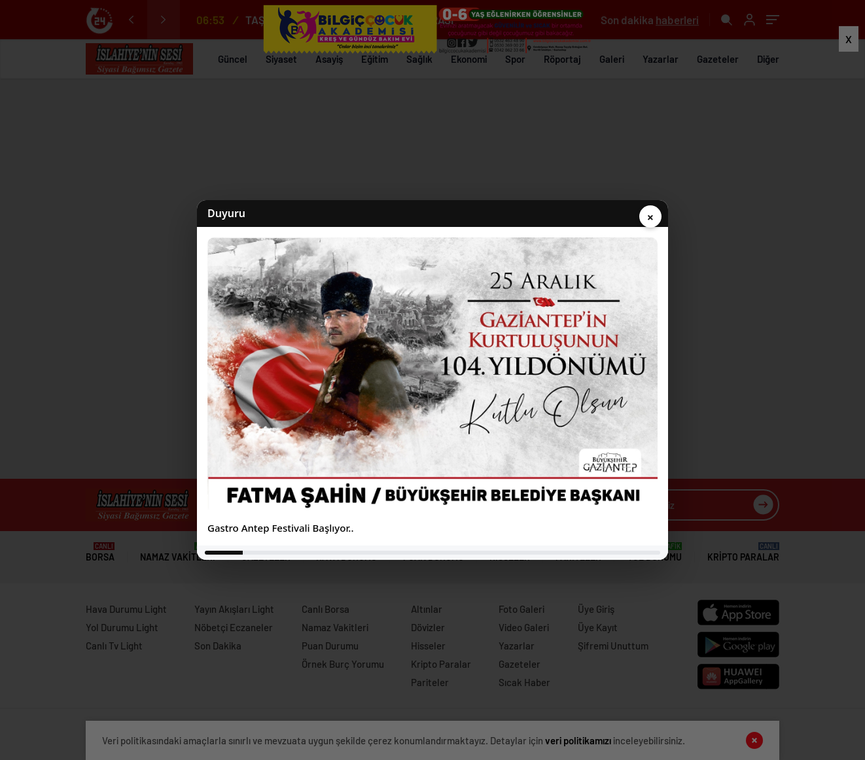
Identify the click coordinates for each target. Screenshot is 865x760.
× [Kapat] (650, 217)
